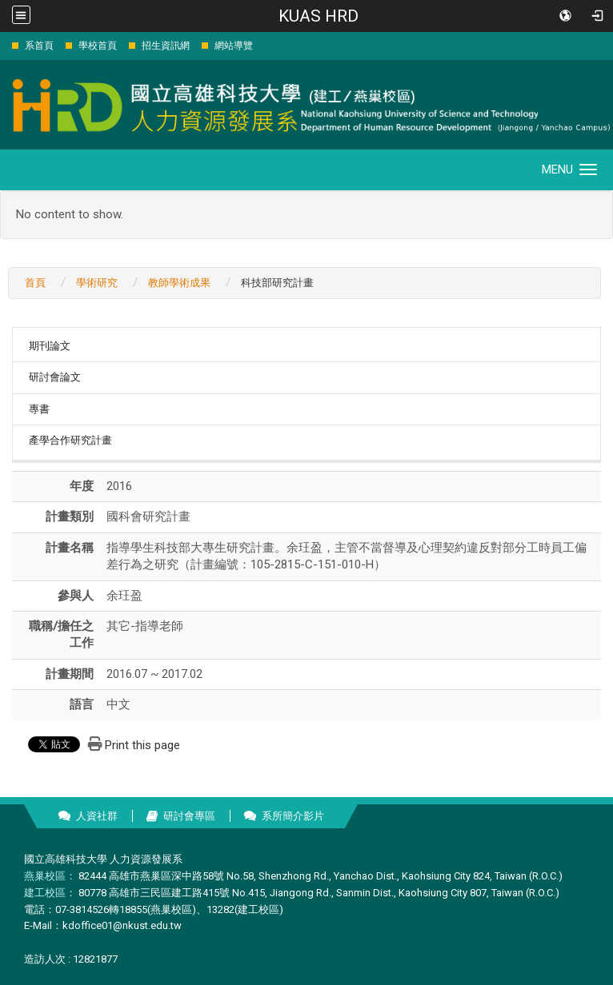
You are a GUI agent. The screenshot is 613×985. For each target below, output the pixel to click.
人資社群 (97, 816)
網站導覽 (233, 45)
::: (3, 45)
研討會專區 (189, 816)
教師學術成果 (179, 283)
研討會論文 (55, 377)
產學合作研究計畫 (70, 440)
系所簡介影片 (293, 816)
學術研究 (97, 283)
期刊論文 (49, 346)
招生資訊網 (166, 45)
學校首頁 (97, 45)
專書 (39, 409)
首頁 (35, 283)
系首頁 (39, 45)
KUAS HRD (318, 16)
